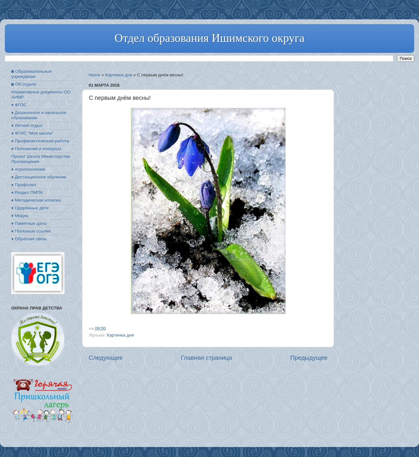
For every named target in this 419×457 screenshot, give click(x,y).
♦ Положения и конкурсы (36, 148)
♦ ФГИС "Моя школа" (32, 133)
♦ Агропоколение (28, 169)
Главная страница (206, 357)
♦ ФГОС (19, 104)
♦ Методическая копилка (36, 200)
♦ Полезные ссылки (31, 231)
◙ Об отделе (23, 84)
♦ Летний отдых (26, 125)
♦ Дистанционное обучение (38, 177)
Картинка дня (118, 74)
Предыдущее (308, 357)
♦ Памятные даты (29, 223)
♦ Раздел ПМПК (27, 192)
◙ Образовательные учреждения (31, 74)
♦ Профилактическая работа (40, 140)
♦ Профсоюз (23, 184)
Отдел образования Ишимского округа (209, 38)
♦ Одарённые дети (30, 207)
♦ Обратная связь (29, 238)
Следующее (106, 357)
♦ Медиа (19, 215)
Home (94, 74)
